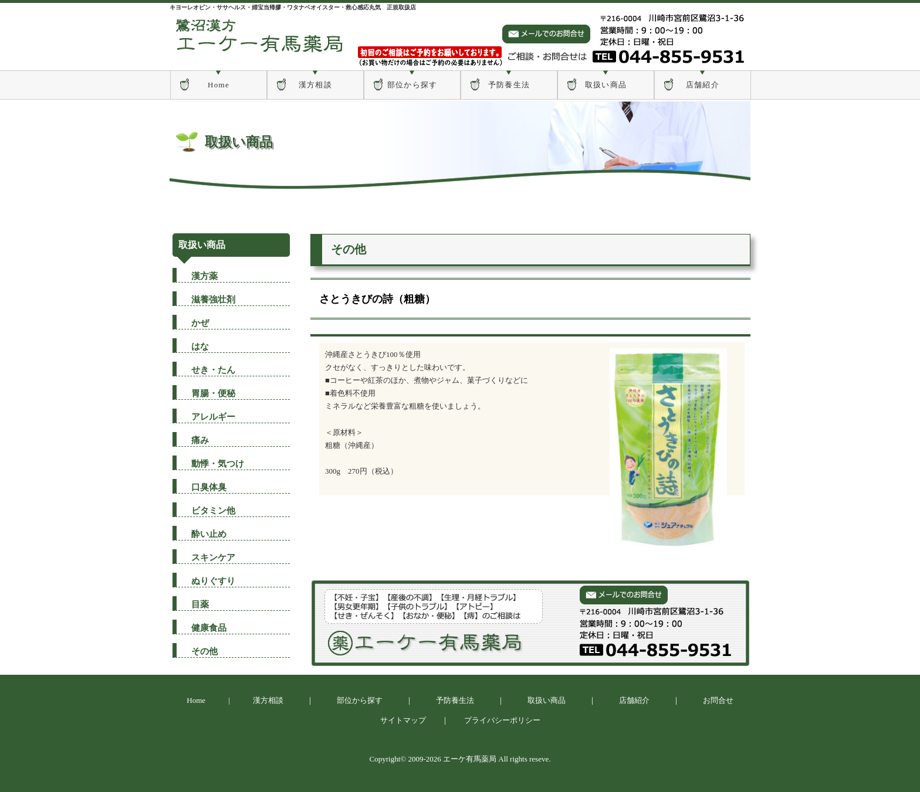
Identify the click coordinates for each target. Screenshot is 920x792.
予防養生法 (509, 84)
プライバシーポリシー (502, 720)
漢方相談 (315, 84)
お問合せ (718, 700)
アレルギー (213, 417)
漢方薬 (204, 276)
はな (200, 346)
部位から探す (412, 84)
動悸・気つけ (217, 463)
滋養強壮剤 (213, 299)
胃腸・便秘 (213, 393)
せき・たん (213, 370)
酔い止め (208, 534)
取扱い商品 (606, 84)
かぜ (200, 323)
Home (218, 84)
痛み (200, 440)
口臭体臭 (208, 487)
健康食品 (208, 628)
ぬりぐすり (213, 581)
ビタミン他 (213, 510)
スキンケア (213, 557)
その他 (204, 651)
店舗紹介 (702, 84)
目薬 (200, 604)
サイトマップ (403, 720)
